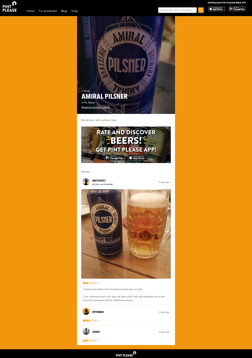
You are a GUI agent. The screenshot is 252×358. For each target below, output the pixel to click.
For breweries (48, 11)
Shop (74, 11)
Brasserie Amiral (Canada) (96, 107)
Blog (64, 11)
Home (31, 11)
